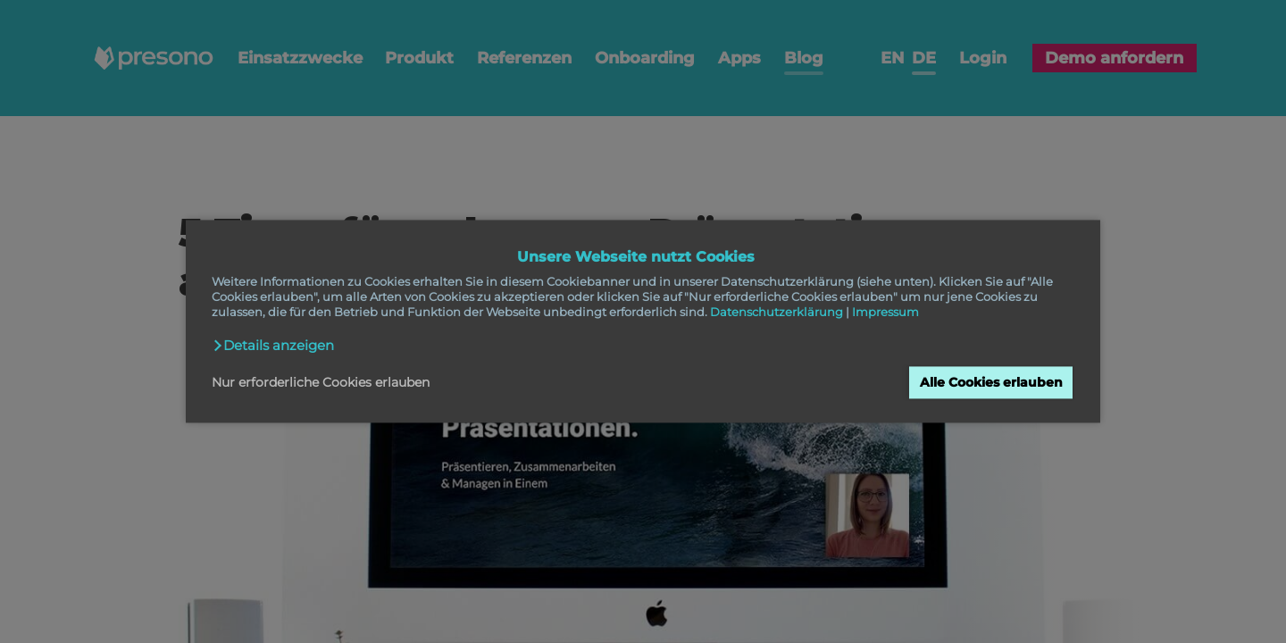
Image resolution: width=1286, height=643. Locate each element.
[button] (273, 345)
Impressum (885, 312)
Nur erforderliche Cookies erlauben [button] (321, 382)
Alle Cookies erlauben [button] (991, 382)
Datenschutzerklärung (776, 312)
